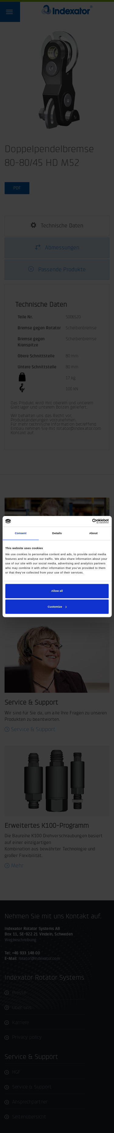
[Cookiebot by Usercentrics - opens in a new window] (82, 521)
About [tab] (93, 533)
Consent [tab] (20, 533)
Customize (57, 606)
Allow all (57, 591)
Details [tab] (57, 533)
